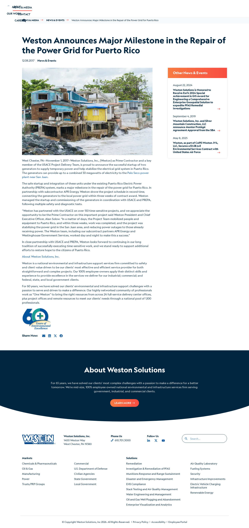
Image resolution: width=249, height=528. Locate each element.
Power (26, 478)
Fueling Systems (200, 468)
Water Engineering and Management (148, 494)
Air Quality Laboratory (203, 463)
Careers (86, 8)
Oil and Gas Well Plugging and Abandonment (153, 499)
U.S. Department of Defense (90, 468)
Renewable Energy (201, 492)
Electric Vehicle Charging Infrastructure (205, 485)
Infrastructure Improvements (207, 478)
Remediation (134, 463)
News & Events (55, 20)
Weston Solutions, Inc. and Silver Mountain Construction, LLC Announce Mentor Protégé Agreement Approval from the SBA (194, 125)
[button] (210, 8)
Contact (193, 8)
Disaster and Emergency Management (149, 478)
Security (195, 473)
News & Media (167, 8)
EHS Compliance (136, 484)
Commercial (81, 463)
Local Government (85, 484)
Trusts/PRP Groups (33, 484)
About (40, 8)
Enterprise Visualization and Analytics (149, 504)
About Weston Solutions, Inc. (40, 256)
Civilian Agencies (84, 473)
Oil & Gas (27, 468)
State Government (85, 478)
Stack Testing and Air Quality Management (152, 489)
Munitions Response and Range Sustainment (153, 473)
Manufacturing (31, 473)
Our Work (63, 8)
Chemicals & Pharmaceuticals (39, 463)
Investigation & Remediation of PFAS (148, 468)
